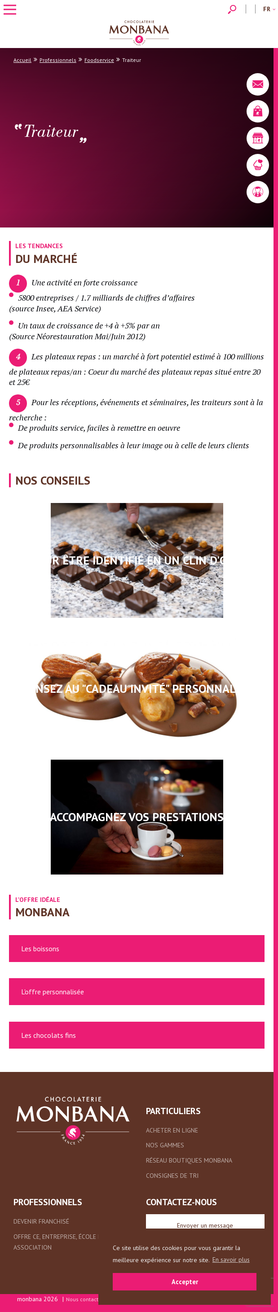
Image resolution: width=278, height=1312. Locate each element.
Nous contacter (84, 1299)
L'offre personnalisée (52, 991)
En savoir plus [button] (231, 1259)
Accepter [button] (185, 1281)
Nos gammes (165, 1145)
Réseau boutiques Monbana (189, 1160)
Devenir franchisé (41, 1221)
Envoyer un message (205, 1225)
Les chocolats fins (48, 1035)
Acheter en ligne (172, 1130)
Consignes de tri (172, 1176)
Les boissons (40, 948)
